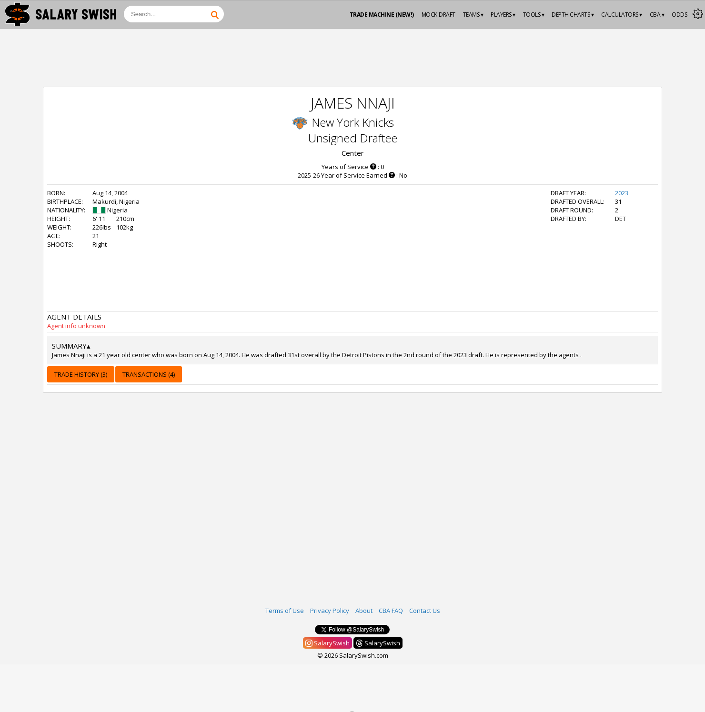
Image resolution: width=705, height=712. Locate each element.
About (364, 610)
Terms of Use (284, 610)
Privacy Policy (329, 610)
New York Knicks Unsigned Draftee (352, 130)
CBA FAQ (391, 610)
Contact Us (424, 610)
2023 (621, 193)
